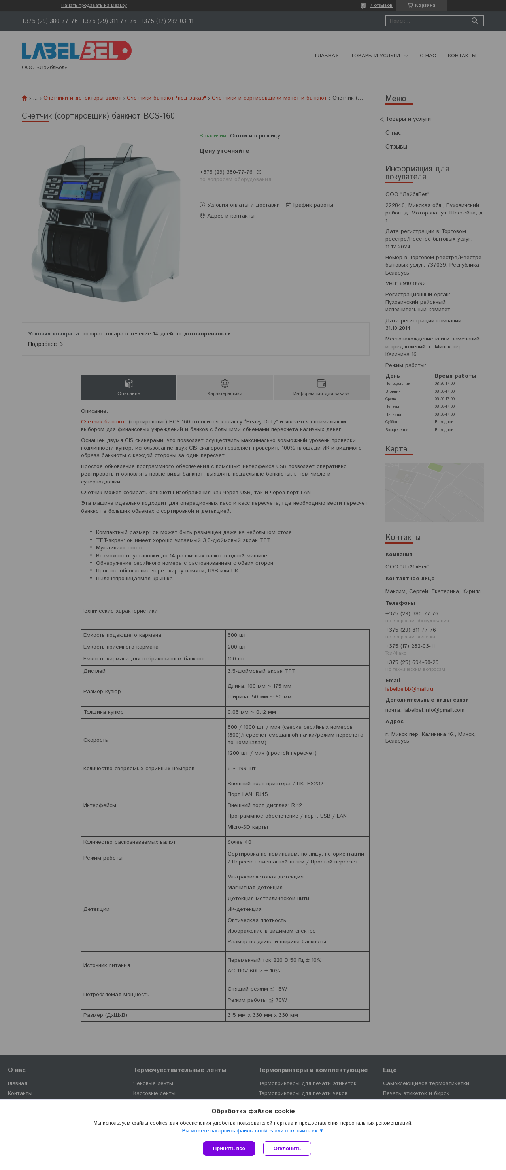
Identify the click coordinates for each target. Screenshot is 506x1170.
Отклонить (287, 1148)
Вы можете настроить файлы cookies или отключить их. (250, 1131)
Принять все (229, 1148)
